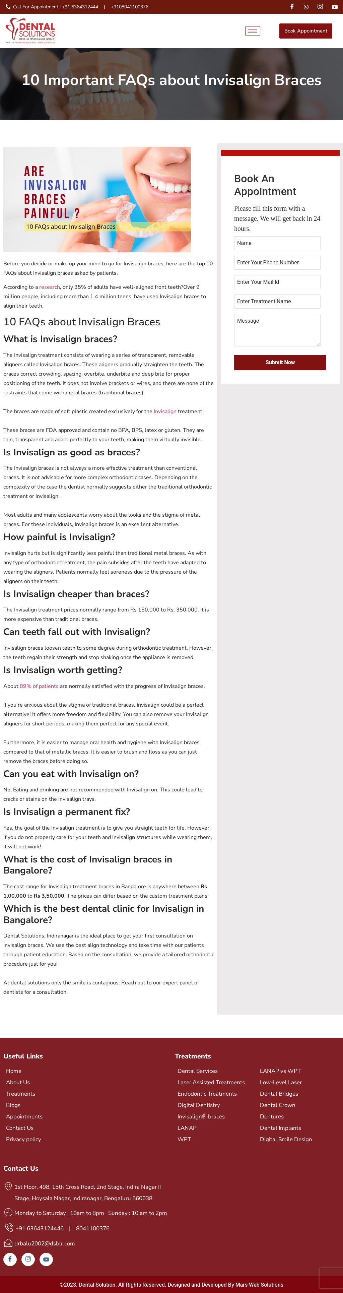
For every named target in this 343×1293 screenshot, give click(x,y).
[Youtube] (335, 7)
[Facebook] (291, 7)
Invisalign (165, 411)
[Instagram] (320, 7)
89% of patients (39, 686)
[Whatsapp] (306, 7)
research (49, 287)
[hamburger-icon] (252, 31)
